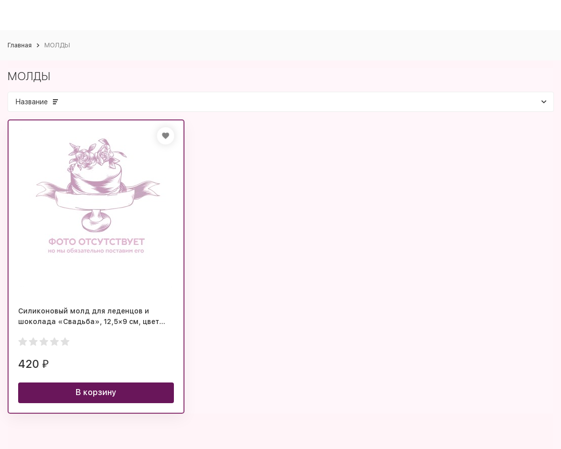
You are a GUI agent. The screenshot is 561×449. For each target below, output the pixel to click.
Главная (20, 45)
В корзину (96, 392)
